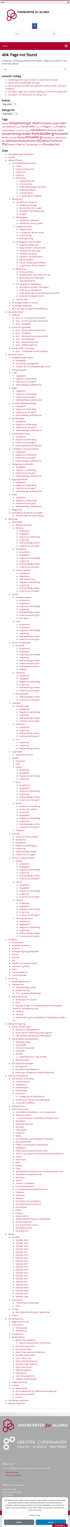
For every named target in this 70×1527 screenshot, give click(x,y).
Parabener (20, 1195)
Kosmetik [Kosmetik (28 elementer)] (61, 134)
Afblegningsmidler (24, 525)
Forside (11, 157)
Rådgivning (17, 510)
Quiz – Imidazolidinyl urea (27, 342)
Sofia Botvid (21, 1373)
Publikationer (18, 984)
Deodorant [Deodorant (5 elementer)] (11, 126)
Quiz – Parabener (23, 333)
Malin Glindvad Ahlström (27, 1361)
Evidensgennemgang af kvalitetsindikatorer (35, 1072)
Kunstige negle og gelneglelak (25, 951)
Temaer (15, 1309)
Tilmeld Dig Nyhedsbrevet (27, 1303)
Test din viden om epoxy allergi (30, 515)
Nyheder (16, 1237)
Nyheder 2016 (22, 1267)
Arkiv (18, 1305)
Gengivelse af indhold (25, 1394)
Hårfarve (19, 528)
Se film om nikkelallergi (29, 806)
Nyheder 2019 (22, 1258)
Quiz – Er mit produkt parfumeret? (31, 318)
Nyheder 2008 (22, 1290)
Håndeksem (17, 199)
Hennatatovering (27, 579)
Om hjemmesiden (20, 1388)
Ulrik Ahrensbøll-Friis (25, 1376)
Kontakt (15, 1385)
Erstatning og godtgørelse (27, 363)
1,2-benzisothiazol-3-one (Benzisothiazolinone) (37, 1118)
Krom (18, 782)
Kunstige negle (22, 706)
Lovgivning (24, 540)
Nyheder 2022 (22, 1249)
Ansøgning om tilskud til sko (32, 1096)
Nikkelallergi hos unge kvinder (33, 1056)
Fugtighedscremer (24, 226)
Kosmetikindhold (15, 312)
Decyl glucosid (22, 1231)
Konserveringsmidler (21, 327)
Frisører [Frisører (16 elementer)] (61, 126)
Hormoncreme (25, 184)
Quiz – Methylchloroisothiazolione (31, 330)
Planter (19, 861)
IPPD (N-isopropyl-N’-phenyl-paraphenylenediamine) (40, 1153)
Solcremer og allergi (21, 966)
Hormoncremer (26, 272)
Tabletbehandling (27, 190)
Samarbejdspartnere (21, 981)
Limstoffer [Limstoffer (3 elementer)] (12, 137)
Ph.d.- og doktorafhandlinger (28, 993)
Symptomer (21, 172)
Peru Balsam (21, 1207)
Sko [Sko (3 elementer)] (23, 144)
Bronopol (20, 1127)
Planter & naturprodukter (23, 858)
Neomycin (20, 1177)
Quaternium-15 (22, 1216)
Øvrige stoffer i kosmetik (23, 348)
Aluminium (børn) (23, 1115)
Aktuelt (11, 1234)
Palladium (20, 830)
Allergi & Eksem (15, 160)
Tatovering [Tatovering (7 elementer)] (31, 144)
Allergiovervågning (16, 1024)
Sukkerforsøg (25, 235)
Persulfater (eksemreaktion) (28, 1204)
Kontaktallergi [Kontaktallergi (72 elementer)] (43, 133)
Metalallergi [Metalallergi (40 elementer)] (33, 137)
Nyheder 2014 (22, 1273)
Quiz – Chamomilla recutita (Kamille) (32, 351)
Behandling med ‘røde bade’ (31, 277)
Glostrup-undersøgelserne (28, 1029)
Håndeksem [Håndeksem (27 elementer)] (38, 130)
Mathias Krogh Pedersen (27, 1364)
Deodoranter (17, 942)
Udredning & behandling (23, 1078)
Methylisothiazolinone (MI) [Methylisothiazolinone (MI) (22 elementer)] (23, 141)
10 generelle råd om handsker (32, 265)
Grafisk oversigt (23, 990)
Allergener (13, 519)
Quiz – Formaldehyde (25, 339)
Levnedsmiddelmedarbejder (24, 403)
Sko (17, 739)
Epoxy (18, 1136)
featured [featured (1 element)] (39, 127)
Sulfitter (23, 669)
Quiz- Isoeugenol (23, 324)
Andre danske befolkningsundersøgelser (34, 1032)
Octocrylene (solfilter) (25, 1103)
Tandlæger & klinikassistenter (25, 449)
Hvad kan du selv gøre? (26, 381)
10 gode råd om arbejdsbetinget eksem (33, 366)
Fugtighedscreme (27, 181)
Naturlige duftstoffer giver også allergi (33, 1312)
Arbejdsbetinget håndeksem (21, 154)
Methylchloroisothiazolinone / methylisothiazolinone (39, 1171)
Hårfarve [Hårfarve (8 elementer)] (52, 130)
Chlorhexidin (21, 1130)
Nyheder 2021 (22, 1252)
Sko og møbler (22, 694)
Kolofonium (21, 1159)
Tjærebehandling (27, 281)
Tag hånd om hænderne (26, 202)
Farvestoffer (17, 522)
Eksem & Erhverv (16, 354)
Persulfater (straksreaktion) (28, 1201)
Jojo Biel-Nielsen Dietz (25, 1355)
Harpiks (19, 900)
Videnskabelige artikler (29, 542)
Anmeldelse (21, 360)
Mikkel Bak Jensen (24, 1367)
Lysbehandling (25, 193)
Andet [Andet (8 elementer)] (5, 123)
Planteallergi (21, 1090)
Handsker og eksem (21, 945)
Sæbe (14, 969)
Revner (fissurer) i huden (30, 208)
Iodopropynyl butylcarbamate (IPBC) (32, 1150)
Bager (14, 388)
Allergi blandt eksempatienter (25, 1039)
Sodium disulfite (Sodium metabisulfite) (33, 1219)
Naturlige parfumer (24, 918)
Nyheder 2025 (22, 1240)
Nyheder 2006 (22, 1296)
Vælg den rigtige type (28, 245)
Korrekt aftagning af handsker (32, 262)
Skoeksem (20, 1093)
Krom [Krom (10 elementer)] (5, 137)
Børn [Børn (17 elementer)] (64, 123)
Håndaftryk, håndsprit (29, 220)
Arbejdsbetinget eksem (22, 357)
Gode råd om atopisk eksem (31, 296)
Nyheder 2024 (22, 1243)
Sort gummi (24, 618)
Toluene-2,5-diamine (25, 1183)
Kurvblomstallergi (24, 1222)
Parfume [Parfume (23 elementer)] (56, 141)
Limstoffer (16, 703)
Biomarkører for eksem (26, 999)
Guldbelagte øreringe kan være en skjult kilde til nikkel (32, 80)
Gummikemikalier (23, 597)
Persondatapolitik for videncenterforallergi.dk (36, 1391)
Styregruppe (21, 1327)
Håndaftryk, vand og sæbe (31, 223)
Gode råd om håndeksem (30, 290)
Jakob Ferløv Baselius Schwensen (30, 1352)
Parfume (15, 315)
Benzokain (20, 1121)
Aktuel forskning (19, 996)
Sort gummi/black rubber (27, 1225)
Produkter (12, 939)
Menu (3, 2)
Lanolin (19, 882)
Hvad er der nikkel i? (28, 809)
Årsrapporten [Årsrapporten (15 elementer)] (51, 144)
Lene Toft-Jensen (23, 1358)
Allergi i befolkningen (21, 1026)
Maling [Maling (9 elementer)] (21, 137)
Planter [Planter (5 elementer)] (11, 144)
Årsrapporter (22, 1066)
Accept (51, 1522)
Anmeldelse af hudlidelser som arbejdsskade (36, 1112)
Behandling (21, 178)
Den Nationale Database (22, 1063)
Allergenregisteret (16, 1403)
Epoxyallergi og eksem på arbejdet (27, 512)
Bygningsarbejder (20, 479)
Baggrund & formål (20, 1321)
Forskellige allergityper (22, 305)
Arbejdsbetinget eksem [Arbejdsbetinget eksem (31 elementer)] (25, 123)
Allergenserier (18, 1106)
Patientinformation (20, 1109)
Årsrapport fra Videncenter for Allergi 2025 (27, 94)
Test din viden (22, 299)
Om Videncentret (15, 1319)
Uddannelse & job (20, 1382)
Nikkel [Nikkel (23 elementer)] (45, 141)
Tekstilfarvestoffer (24, 1228)
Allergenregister (19, 370)
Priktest (23, 214)
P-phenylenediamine (25, 1186)
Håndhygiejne (22, 217)
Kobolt (19, 767)
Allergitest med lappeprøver (32, 211)
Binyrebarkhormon (24, 754)
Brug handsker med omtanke (32, 247)
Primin (19, 1210)
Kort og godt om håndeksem (28, 284)
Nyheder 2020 (22, 1255)
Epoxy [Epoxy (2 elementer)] (18, 127)
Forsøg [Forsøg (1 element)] (54, 127)
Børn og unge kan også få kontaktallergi (29, 308)
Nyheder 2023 (22, 1246)
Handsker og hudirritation (31, 256)
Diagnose (20, 175)
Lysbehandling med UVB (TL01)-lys (34, 275)
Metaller (15, 758)
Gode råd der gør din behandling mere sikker (39, 293)
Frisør (14, 372)
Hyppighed (21, 376)
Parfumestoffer (22, 1060)
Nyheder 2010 (22, 1284)
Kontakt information (13, 1485)
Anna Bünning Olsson (25, 1346)
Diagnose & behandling (26, 378)
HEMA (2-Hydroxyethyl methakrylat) (32, 1144)
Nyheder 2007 (22, 1293)
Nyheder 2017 (22, 1264)
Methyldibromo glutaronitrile (29, 1174)
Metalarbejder (18, 418)
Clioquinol (20, 1133)
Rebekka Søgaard (23, 1370)
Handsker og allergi (28, 253)
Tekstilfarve (21, 549)
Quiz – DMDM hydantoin (26, 345)
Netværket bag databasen (27, 1069)
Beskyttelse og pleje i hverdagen (34, 287)
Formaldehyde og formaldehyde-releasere (34, 1139)
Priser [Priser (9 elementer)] (18, 144)
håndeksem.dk (11, 1472)
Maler (14, 494)
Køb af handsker (26, 259)
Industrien (20, 672)
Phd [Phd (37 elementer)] (5, 144)
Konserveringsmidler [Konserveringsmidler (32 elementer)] (16, 134)
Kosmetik (20, 645)
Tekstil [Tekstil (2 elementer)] (40, 145)
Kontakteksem (22, 1087)
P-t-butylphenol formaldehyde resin (32, 1189)
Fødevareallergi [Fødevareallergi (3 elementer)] (8, 130)
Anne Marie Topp (23, 1349)
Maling (15, 954)
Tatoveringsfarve (23, 570)
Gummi (15, 594)
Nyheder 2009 (22, 1287)
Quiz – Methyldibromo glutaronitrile (32, 336)
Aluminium (20, 761)
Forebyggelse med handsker (28, 242)
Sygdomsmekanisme (25, 169)
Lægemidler (17, 751)
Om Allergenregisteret (18, 1400)
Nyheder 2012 (22, 1278)
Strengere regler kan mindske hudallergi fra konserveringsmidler (37, 91)
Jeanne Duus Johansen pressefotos (35, 1343)
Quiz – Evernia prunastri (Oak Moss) (32, 321)
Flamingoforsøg (26, 238)
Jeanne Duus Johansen (26, 1340)
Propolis (19, 1213)
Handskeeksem (23, 1081)
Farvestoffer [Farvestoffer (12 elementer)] (28, 126)
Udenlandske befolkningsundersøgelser (34, 1035)
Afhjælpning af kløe (28, 205)
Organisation (17, 1324)
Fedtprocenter (25, 229)
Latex (18, 621)
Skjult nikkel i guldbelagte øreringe (24, 82)
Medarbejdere (18, 1337)
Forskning (12, 978)
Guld (18, 764)
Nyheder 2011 (22, 1281)
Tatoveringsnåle (19, 975)
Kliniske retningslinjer (18, 1075)
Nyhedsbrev (17, 1300)
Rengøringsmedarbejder (23, 464)
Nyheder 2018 (22, 1261)
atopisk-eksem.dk (13, 1475)
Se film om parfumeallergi (27, 836)
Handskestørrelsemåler (30, 250)
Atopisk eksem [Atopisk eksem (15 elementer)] (51, 123)
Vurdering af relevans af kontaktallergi (33, 1100)
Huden (19, 166)
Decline (19, 1522)
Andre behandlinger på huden (32, 187)
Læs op (19, 1397)
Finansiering (21, 1330)
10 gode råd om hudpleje (30, 196)
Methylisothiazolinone (29, 666)
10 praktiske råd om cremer (31, 232)
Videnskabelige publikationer (29, 384)
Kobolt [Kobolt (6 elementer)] (60, 130)
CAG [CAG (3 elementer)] (3, 127)
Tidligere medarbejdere (26, 1379)
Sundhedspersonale (21, 433)
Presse (15, 1315)
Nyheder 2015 (22, 1269)
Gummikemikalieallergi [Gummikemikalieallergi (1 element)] (22, 130)
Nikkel (18, 803)
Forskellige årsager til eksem (25, 302)
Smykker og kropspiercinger (25, 963)
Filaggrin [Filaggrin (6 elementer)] (46, 126)
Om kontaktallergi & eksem (24, 163)
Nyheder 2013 (22, 1275)
